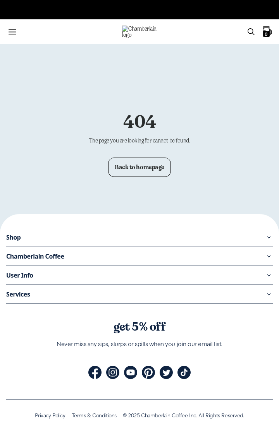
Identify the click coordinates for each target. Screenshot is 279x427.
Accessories (18, 358)
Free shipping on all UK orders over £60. (54, 33)
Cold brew (16, 337)
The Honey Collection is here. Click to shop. (58, 135)
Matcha (12, 344)
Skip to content (22, 6)
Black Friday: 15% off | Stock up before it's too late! (68, 115)
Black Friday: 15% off (31, 372)
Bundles (13, 351)
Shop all (13, 365)
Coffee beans (19, 330)
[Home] (139, 316)
